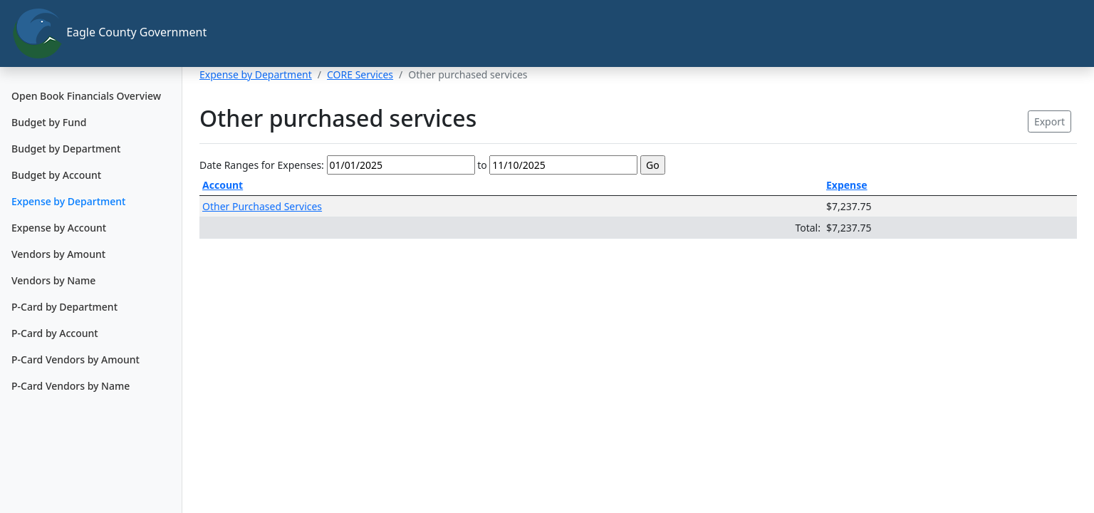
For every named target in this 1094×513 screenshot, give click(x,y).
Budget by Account (56, 175)
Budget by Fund (48, 122)
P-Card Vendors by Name (70, 386)
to (482, 165)
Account (222, 185)
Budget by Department (65, 148)
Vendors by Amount (58, 254)
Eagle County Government (96, 33)
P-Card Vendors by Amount (75, 359)
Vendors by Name (53, 280)
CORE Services (360, 74)
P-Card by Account (54, 333)
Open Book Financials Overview (86, 96)
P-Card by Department (64, 307)
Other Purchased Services (262, 206)
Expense (847, 185)
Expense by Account (58, 227)
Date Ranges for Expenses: (261, 165)
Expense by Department (68, 201)
